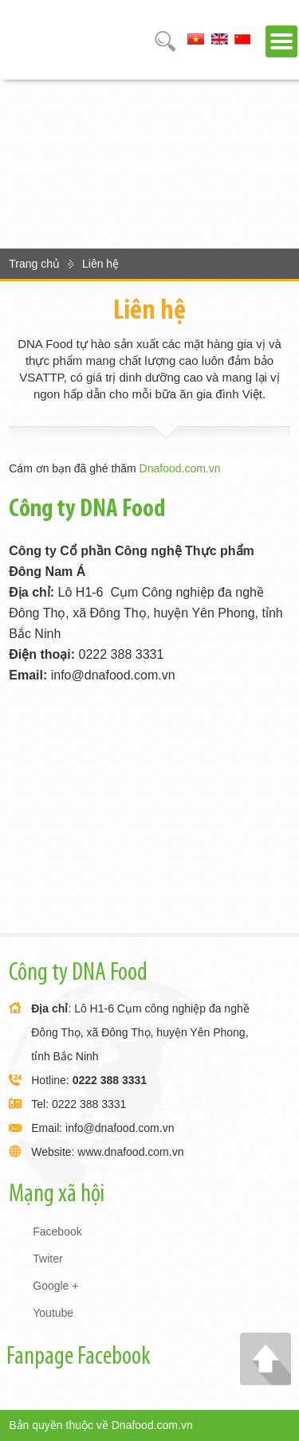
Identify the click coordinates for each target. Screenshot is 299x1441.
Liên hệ (100, 263)
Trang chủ (34, 263)
